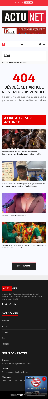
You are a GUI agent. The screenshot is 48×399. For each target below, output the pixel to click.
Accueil (5, 63)
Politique (5, 344)
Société (5, 332)
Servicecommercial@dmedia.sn (15, 372)
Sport (4, 338)
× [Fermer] (44, 379)
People (4, 326)
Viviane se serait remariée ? (13, 216)
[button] (40, 44)
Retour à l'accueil (24, 266)
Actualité (5, 321)
